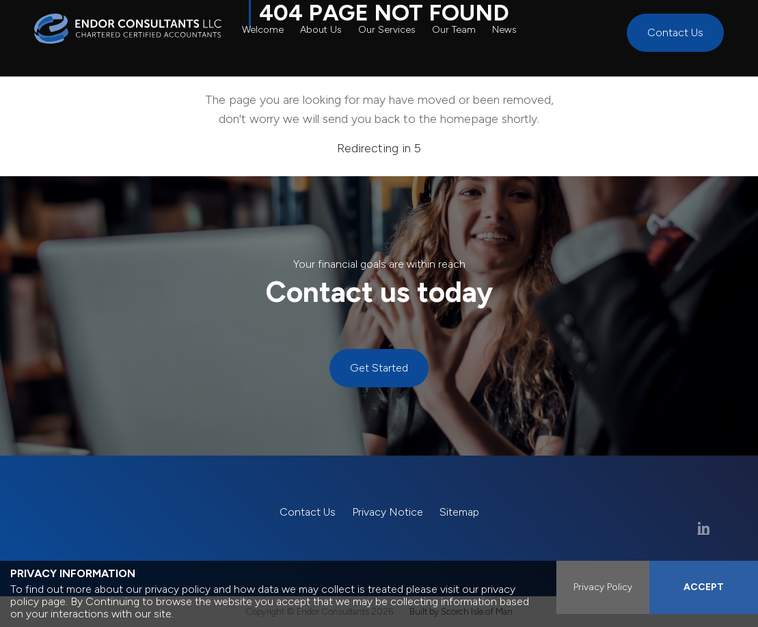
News (504, 30)
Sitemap (459, 511)
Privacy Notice (387, 511)
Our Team (454, 30)
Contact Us (675, 32)
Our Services (387, 30)
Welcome (263, 30)
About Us (321, 30)
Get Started (379, 367)
